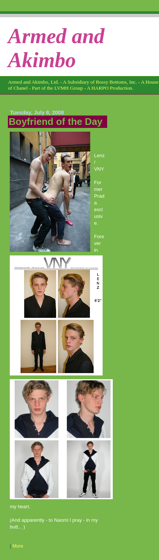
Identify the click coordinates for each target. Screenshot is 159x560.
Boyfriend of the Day (55, 121)
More (17, 546)
